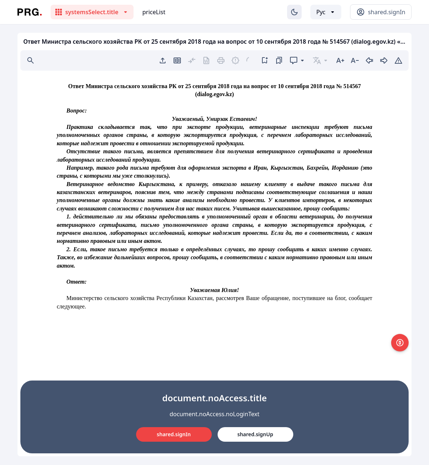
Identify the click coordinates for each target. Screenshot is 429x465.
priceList (153, 12)
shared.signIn (174, 434)
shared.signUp (255, 434)
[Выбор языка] (325, 12)
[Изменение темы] (294, 12)
